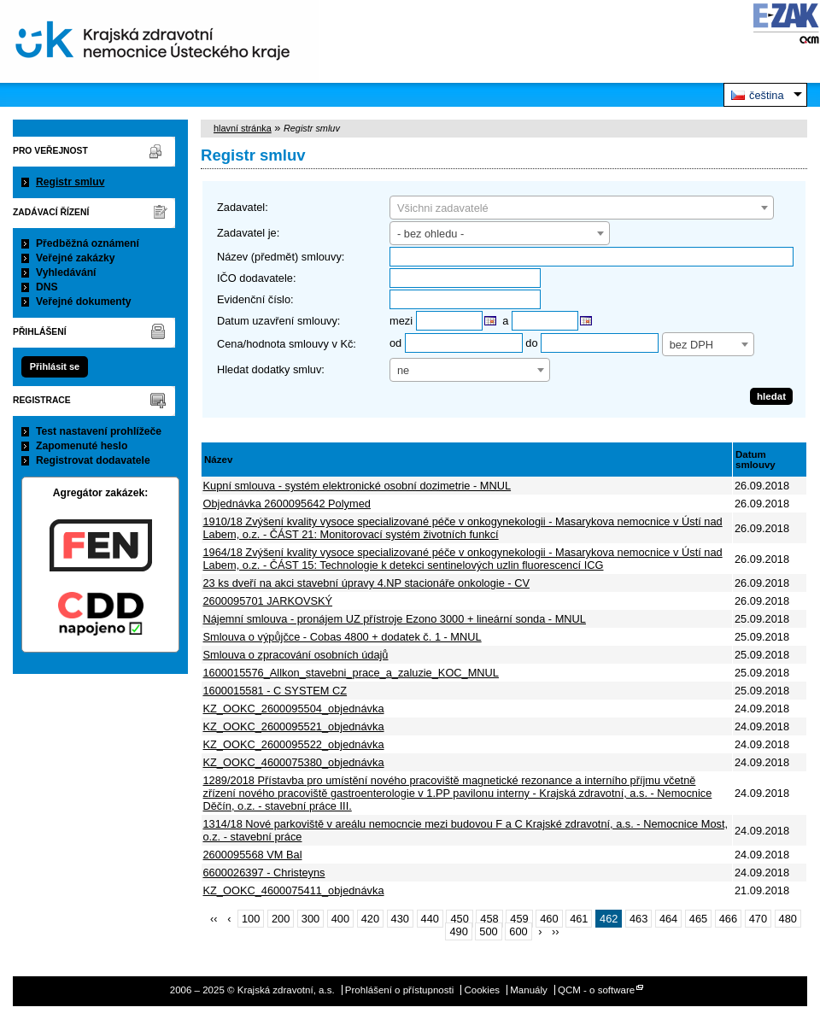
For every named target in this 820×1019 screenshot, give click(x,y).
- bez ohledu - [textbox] (430, 233)
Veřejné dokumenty (83, 301)
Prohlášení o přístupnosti (399, 990)
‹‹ (214, 918)
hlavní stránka (243, 128)
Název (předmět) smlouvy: (280, 256)
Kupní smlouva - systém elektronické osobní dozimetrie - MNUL (357, 485)
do (531, 343)
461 (579, 918)
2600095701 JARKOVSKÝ (268, 600)
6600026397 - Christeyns (264, 872)
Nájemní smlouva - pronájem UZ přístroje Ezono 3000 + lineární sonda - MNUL (394, 618)
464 (668, 918)
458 (489, 918)
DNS (47, 287)
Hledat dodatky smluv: (271, 369)
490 (458, 931)
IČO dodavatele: (256, 278)
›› (555, 931)
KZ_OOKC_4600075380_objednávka (293, 762)
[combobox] (582, 208)
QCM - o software (596, 990)
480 (788, 918)
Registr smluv (70, 182)
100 (251, 918)
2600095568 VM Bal (252, 854)
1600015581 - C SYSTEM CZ (275, 690)
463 (638, 918)
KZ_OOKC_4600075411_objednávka (293, 890)
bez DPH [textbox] (691, 344)
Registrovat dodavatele (93, 460)
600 (518, 931)
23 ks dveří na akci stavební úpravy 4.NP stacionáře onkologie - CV (366, 583)
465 (698, 918)
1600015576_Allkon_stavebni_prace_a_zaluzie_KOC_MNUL (351, 672)
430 (400, 918)
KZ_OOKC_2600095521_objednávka (293, 726)
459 (519, 918)
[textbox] (581, 208)
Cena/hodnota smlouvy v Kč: (286, 343)
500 (488, 931)
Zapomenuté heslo (81, 446)
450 (459, 918)
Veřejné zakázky (75, 258)
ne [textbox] (403, 370)
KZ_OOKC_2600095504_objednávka (293, 708)
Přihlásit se (54, 366)
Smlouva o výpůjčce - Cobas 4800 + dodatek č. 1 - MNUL (342, 636)
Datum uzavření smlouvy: (278, 320)
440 (430, 918)
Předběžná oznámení (87, 243)
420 (370, 918)
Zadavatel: (242, 207)
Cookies (482, 990)
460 (549, 918)
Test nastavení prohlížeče (98, 431)
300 (310, 918)
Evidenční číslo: (255, 299)
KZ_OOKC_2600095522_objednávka (293, 744)
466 (728, 918)
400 (340, 918)
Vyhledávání (66, 272)
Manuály (529, 990)
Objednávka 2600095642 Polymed (287, 503)
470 (758, 918)
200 (281, 918)
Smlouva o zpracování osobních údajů (296, 654)
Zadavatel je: (248, 232)
